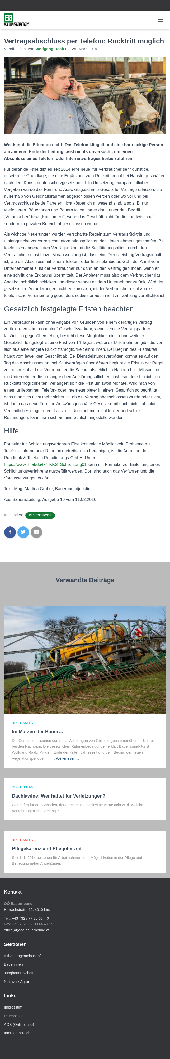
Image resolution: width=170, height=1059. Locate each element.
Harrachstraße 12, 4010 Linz (27, 910)
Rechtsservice (40, 515)
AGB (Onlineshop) (19, 1024)
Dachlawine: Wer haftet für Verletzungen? (59, 796)
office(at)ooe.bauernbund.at (26, 930)
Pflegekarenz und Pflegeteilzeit (47, 848)
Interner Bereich (17, 1033)
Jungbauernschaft (18, 973)
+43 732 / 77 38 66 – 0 (30, 918)
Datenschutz (14, 1016)
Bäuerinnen (13, 964)
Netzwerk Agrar (16, 982)
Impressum (13, 1007)
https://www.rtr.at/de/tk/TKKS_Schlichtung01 (45, 464)
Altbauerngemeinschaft (23, 956)
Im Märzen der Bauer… (37, 731)
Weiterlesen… (67, 758)
